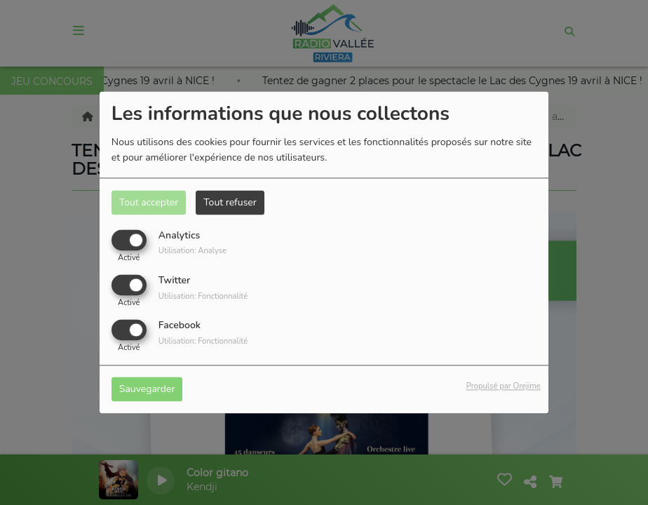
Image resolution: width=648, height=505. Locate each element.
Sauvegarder (147, 389)
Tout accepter (148, 202)
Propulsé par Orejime (503, 387)
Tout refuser (230, 202)
